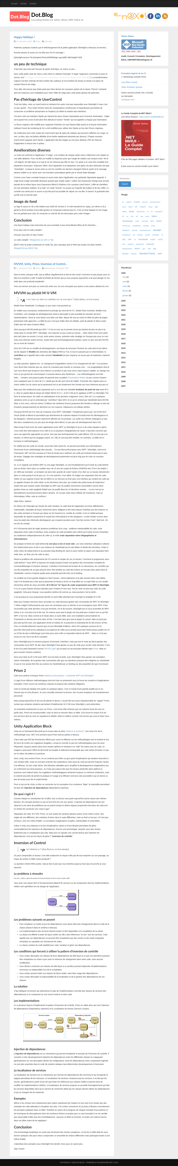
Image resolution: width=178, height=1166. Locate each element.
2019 (123, 329)
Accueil (14, 3)
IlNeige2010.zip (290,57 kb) (26, 248)
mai (124, 277)
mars (125, 286)
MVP (152, 221)
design (131, 212)
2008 (123, 381)
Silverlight (48, 41)
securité (134, 230)
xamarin (125, 254)
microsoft (145, 221)
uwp (123, 239)
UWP (130, 239)
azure (124, 207)
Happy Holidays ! (24, 37)
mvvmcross (126, 226)
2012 (123, 362)
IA (123, 216)
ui (162, 235)
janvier (125, 295)
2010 (123, 372)
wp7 (144, 249)
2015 (123, 348)
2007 (123, 386)
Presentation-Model (76, 378)
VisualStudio (143, 239)
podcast (146, 226)
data (156, 207)
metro (137, 221)
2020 (123, 324)
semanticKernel (145, 230)
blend (130, 207)
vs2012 (160, 239)
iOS (132, 216)
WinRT (137, 249)
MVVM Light (50, 649)
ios (127, 216)
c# (136, 206)
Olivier (38, 41)
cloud (150, 207)
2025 (123, 301)
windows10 (140, 244)
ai (123, 202)
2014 (123, 353)
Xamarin (134, 254)
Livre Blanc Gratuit (129, 82)
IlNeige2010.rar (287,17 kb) (41, 240)
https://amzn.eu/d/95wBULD (151, 117)
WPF (67, 268)
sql (134, 235)
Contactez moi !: (128, 99)
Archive (23, 3)
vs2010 (152, 239)
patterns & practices (75, 731)
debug (124, 211)
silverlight (157, 230)
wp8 (149, 249)
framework (158, 211)
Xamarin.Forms (147, 253)
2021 (123, 320)
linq (142, 216)
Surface (140, 235)
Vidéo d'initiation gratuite (131, 87)
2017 (123, 339)
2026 (143, 285)
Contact (32, 3)
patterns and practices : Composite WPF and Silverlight (69, 675)
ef (147, 211)
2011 (123, 367)
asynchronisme (155, 202)
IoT (137, 216)
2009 (123, 377)
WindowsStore (127, 249)
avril (124, 282)
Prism (95, 649)
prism (153, 226)
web (123, 244)
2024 (123, 305)
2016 (123, 343)
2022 (123, 315)
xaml (160, 253)
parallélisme (137, 226)
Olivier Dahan (127, 36)
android (128, 202)
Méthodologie (49, 268)
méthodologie (127, 221)
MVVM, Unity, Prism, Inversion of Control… (40, 264)
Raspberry (125, 230)
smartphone (126, 235)
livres (147, 216)
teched (147, 235)
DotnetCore (141, 211)
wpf (154, 249)
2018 (123, 334)
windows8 (150, 244)
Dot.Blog (42, 14)
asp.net (144, 202)
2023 (123, 310)
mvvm (158, 221)
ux (135, 239)
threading (155, 235)
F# (152, 211)
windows (131, 244)
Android (137, 202)
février (125, 291)
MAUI (154, 216)
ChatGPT (143, 207)
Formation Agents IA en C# (133, 73)
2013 (123, 358)
